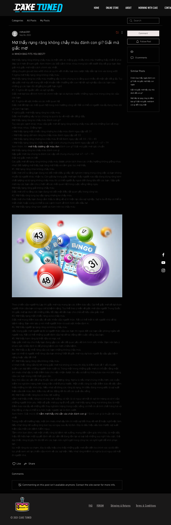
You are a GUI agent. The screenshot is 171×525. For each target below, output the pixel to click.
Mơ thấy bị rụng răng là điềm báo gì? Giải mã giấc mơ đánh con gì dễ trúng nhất (142, 101)
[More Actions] (120, 32)
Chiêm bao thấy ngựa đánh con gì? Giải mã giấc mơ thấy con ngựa (143, 81)
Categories (17, 20)
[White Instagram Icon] (163, 270)
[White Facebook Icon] (163, 254)
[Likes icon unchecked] (14, 464)
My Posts (45, 20)
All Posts (31, 20)
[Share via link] (29, 464)
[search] (143, 21)
